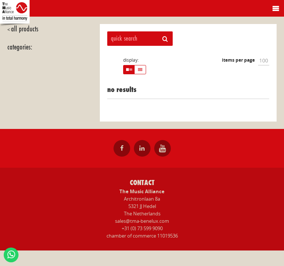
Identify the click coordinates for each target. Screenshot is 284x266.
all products (24, 29)
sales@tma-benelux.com (142, 221)
